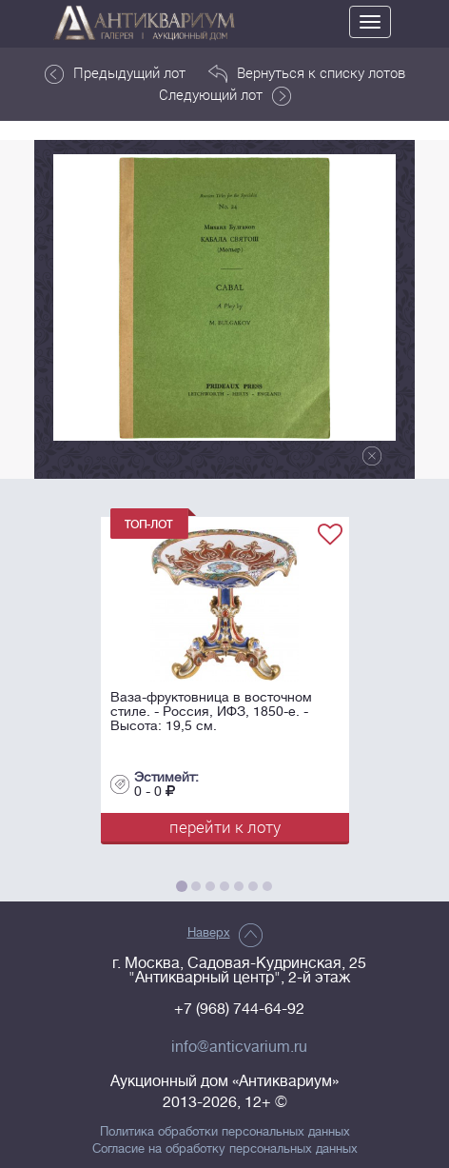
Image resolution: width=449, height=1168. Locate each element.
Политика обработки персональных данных (225, 1132)
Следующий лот (225, 95)
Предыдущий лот (115, 73)
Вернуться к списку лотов (306, 73)
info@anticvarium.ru (239, 1047)
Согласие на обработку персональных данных (225, 1149)
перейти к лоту (225, 827)
